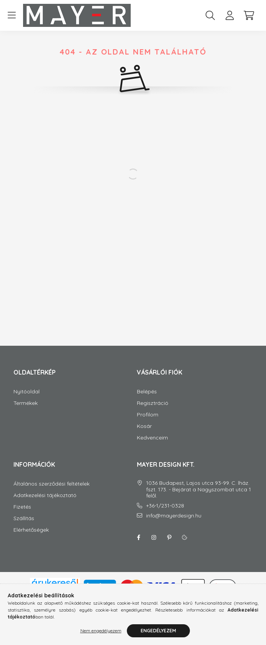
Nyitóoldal (26, 399)
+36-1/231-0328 (165, 513)
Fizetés (22, 514)
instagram (153, 545)
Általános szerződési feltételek (51, 491)
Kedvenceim (152, 445)
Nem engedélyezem (100, 630)
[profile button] (229, 15)
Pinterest (169, 545)
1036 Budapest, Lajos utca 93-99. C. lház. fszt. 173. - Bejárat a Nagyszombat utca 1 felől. (198, 497)
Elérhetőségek (31, 537)
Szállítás (23, 526)
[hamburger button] (11, 15)
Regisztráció (152, 411)
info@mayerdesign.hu (173, 523)
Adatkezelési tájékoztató (44, 503)
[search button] (210, 15)
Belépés (147, 399)
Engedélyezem (158, 630)
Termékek (25, 411)
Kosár (144, 434)
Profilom (147, 422)
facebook (138, 545)
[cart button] (248, 15)
